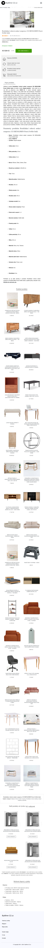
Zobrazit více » (5, 41)
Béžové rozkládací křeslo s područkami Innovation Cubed (12, 701)
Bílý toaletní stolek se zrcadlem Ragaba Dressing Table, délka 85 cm (31, 424)
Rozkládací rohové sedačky (32, 798)
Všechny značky (6, 920)
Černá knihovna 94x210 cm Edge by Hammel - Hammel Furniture (12, 619)
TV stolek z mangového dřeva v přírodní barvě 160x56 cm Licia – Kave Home (12, 508)
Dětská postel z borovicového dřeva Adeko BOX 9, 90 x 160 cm (31, 730)
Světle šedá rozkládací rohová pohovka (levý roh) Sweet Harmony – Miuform (31, 339)
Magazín (4, 923)
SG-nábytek (12, 40)
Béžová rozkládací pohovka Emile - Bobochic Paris (12, 536)
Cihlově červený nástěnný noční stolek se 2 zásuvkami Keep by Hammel (12, 396)
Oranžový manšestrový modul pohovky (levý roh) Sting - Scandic (31, 619)
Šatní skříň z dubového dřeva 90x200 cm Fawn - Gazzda (12, 451)
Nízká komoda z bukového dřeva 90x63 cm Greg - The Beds (12, 339)
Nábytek (9, 7)
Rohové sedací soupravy (20, 798)
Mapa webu (5, 926)
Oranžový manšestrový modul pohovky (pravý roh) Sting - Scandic (12, 647)
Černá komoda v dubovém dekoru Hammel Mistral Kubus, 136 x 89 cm (32, 508)
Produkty (5, 7)
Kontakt (4, 938)
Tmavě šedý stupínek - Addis (31, 562)
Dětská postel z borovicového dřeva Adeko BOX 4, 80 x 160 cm (12, 479)
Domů (1, 7)
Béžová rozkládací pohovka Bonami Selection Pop (31, 536)
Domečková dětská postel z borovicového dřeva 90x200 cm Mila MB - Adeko (12, 312)
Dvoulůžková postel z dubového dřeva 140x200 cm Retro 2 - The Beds (12, 591)
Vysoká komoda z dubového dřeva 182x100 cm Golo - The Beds (31, 312)
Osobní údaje (5, 931)
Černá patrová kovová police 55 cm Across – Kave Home (31, 451)
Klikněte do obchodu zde (9, 282)
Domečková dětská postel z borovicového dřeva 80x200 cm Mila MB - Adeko (12, 564)
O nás (3, 935)
